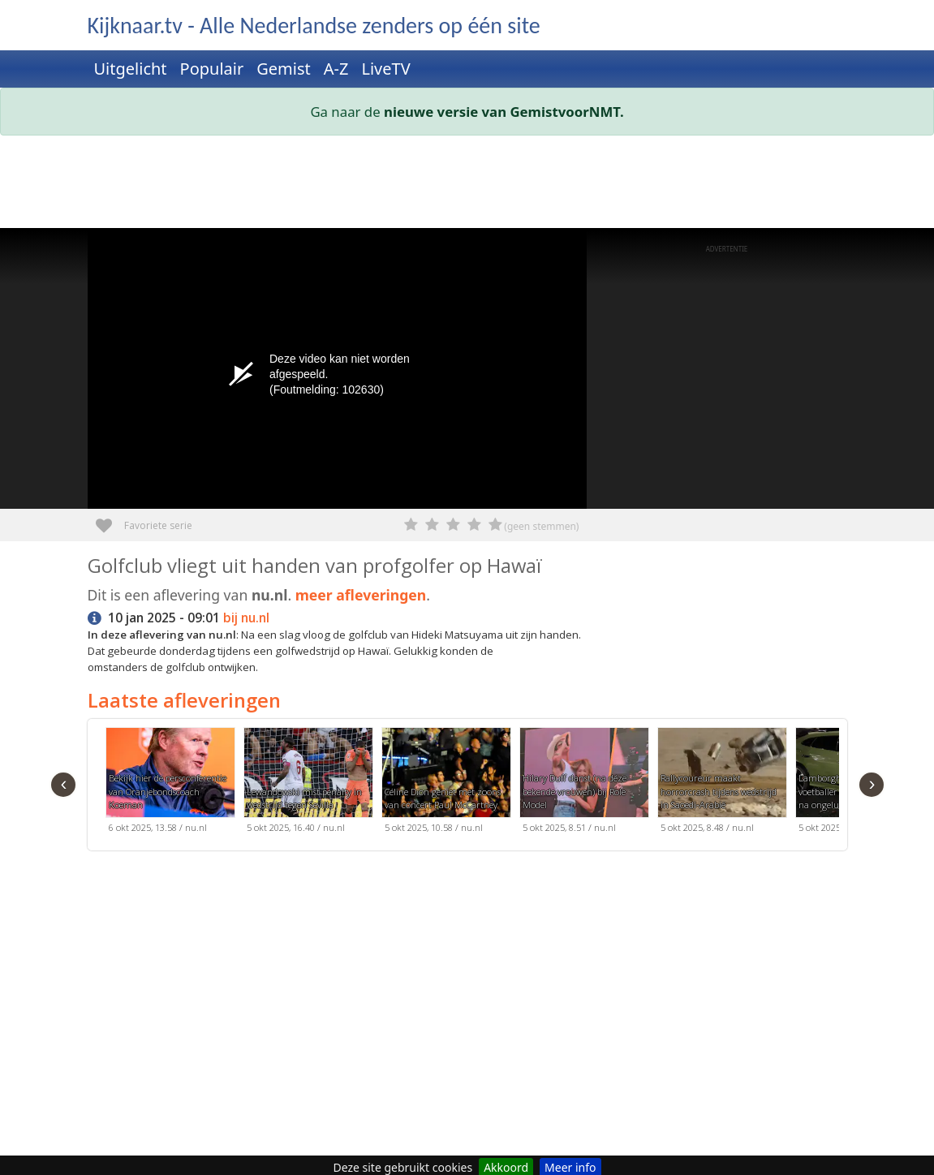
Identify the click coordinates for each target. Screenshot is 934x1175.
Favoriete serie (110, 520)
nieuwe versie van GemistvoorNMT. (504, 111)
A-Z (336, 69)
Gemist (283, 69)
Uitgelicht (130, 69)
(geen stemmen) (541, 526)
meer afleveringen (361, 595)
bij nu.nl (246, 617)
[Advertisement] (467, 185)
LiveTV (385, 69)
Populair (212, 69)
